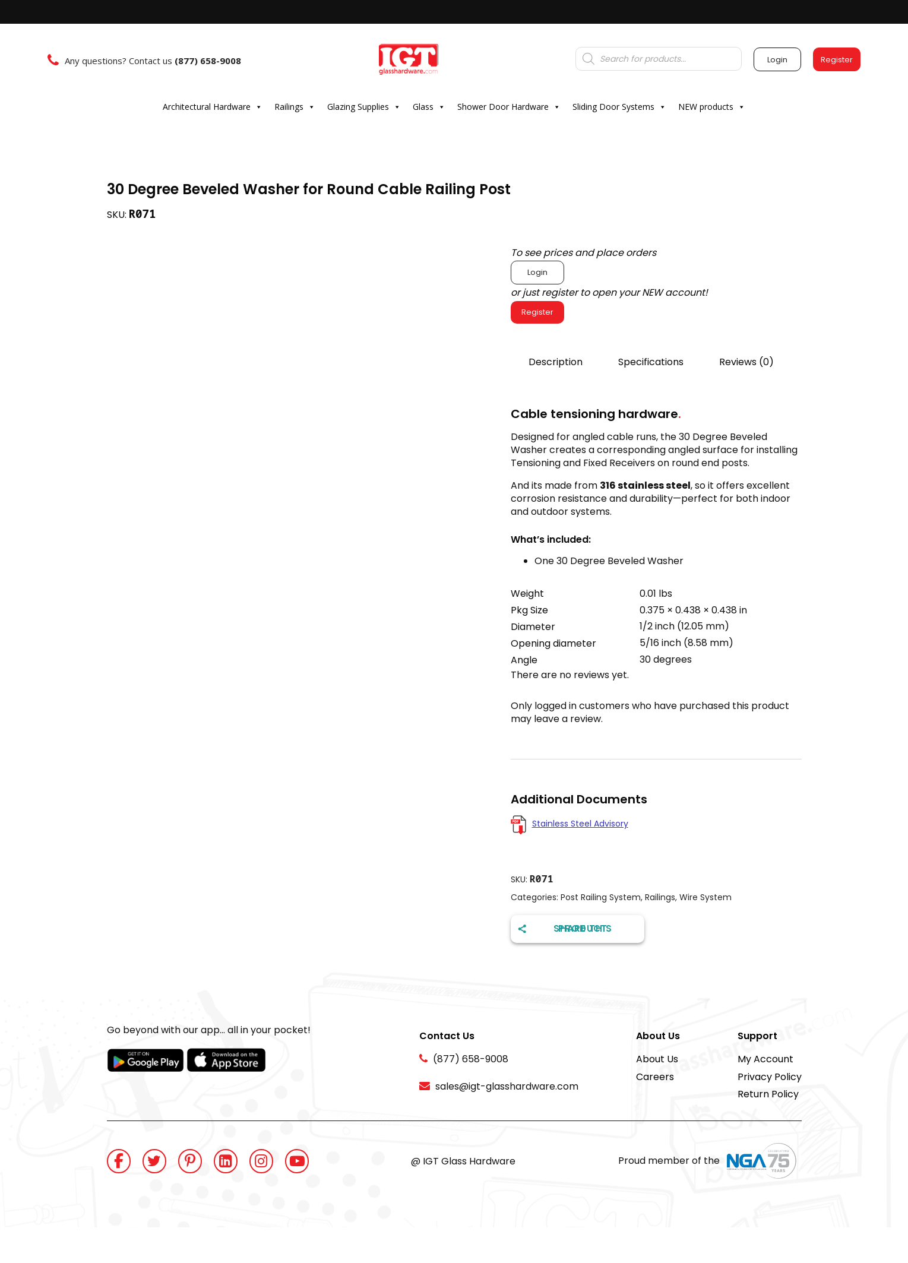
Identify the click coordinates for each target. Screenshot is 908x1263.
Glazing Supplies (364, 107)
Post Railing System (601, 897)
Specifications (651, 362)
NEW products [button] (711, 107)
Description (556, 362)
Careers (655, 1077)
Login (537, 272)
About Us (657, 1059)
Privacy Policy (770, 1077)
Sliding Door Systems (619, 107)
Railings (294, 107)
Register (537, 312)
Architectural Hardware (212, 107)
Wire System (705, 897)
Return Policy (768, 1094)
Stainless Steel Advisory (580, 824)
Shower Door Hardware (509, 107)
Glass (429, 107)
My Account (765, 1059)
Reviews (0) (746, 362)
